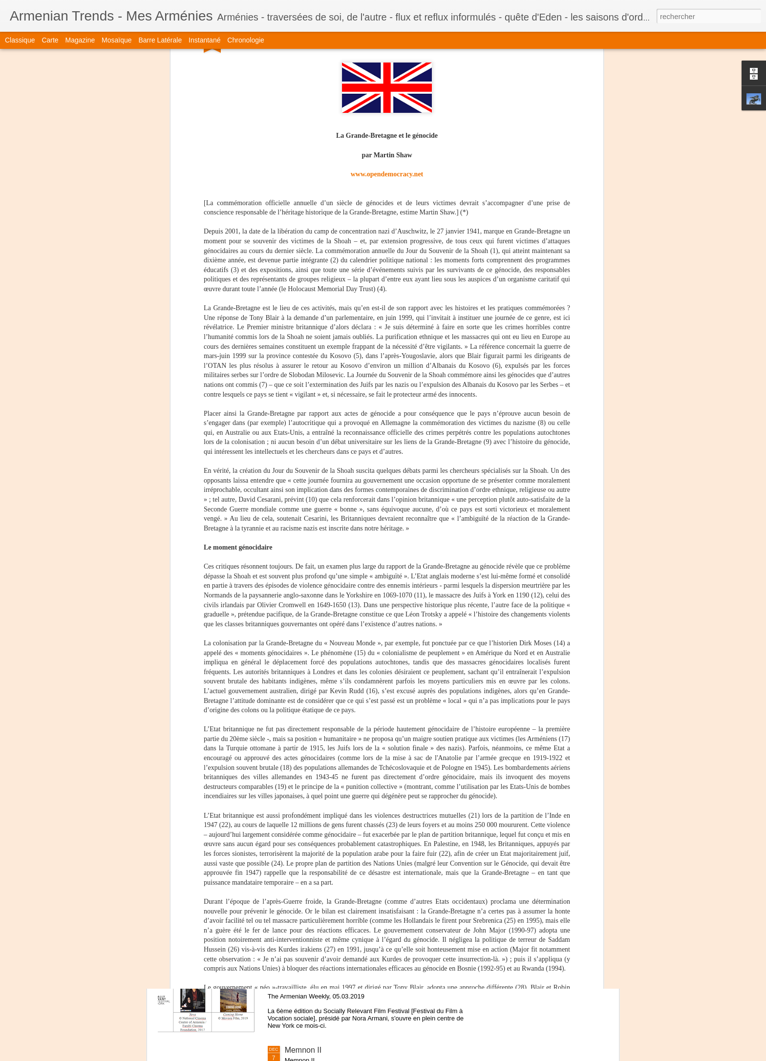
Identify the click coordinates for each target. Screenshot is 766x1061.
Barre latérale (160, 40)
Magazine (80, 40)
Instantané (204, 40)
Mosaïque (116, 40)
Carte (50, 40)
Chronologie (245, 40)
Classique (20, 40)
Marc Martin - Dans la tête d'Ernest (345, 828)
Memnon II (303, 1050)
